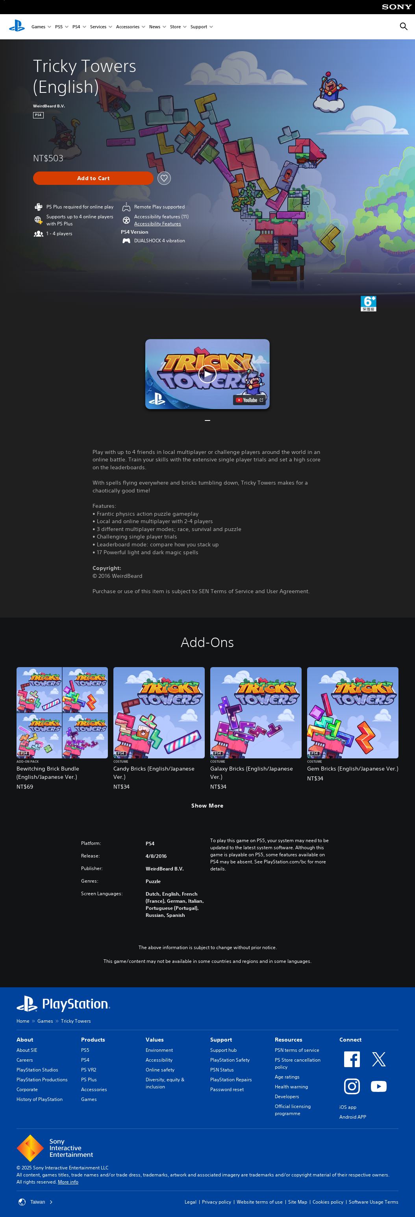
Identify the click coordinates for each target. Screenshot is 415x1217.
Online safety (160, 1069)
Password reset (227, 1089)
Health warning (291, 1086)
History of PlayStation (40, 1099)
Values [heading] (155, 1039)
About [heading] (25, 1039)
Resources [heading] (288, 1039)
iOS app (347, 1107)
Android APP (352, 1117)
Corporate (27, 1089)
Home (23, 1021)
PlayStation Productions (42, 1079)
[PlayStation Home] (17, 26)
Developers (287, 1096)
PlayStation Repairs (231, 1079)
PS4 (76, 27)
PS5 (59, 27)
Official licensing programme (293, 1110)
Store (175, 27)
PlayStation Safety (230, 1060)
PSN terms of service (297, 1050)
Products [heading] (93, 1039)
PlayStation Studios (37, 1069)
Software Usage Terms (373, 1202)
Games (38, 27)
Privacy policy (216, 1202)
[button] (157, 223)
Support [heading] (221, 1039)
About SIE (27, 1050)
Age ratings (287, 1076)
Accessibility (159, 1060)
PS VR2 (88, 1069)
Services (98, 27)
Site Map (297, 1202)
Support (199, 27)
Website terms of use (260, 1202)
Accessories (127, 27)
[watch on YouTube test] (249, 400)
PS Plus (89, 1079)
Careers (25, 1060)
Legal (190, 1202)
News (154, 27)
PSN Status (222, 1069)
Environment (159, 1050)
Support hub (223, 1050)
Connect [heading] (350, 1039)
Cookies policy (328, 1202)
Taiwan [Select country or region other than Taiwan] (36, 1202)
